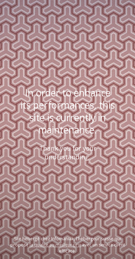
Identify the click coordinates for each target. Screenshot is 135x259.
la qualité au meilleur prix (55, 245)
